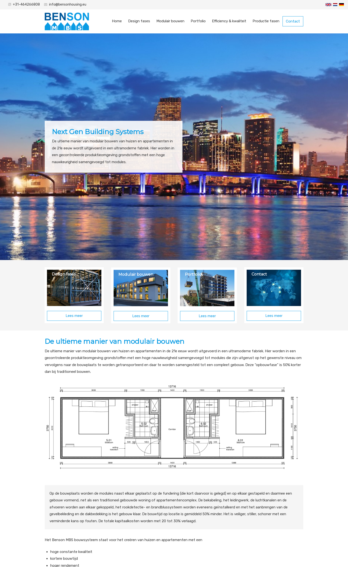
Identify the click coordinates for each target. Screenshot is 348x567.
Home (117, 21)
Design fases (139, 21)
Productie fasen (266, 21)
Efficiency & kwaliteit (229, 21)
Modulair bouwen (170, 21)
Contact (293, 21)
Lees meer (69, 316)
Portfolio (198, 21)
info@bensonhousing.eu (67, 4)
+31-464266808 (26, 4)
